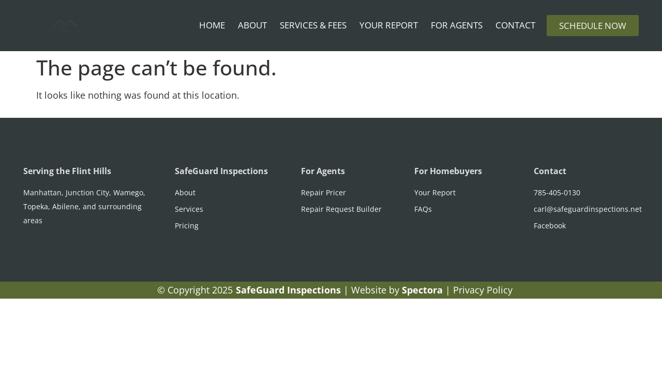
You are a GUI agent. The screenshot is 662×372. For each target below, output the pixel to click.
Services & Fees (313, 25)
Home (212, 25)
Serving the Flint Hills (67, 171)
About (252, 25)
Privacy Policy (483, 290)
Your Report (388, 25)
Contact (515, 25)
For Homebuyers (448, 171)
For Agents (457, 25)
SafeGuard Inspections (221, 171)
